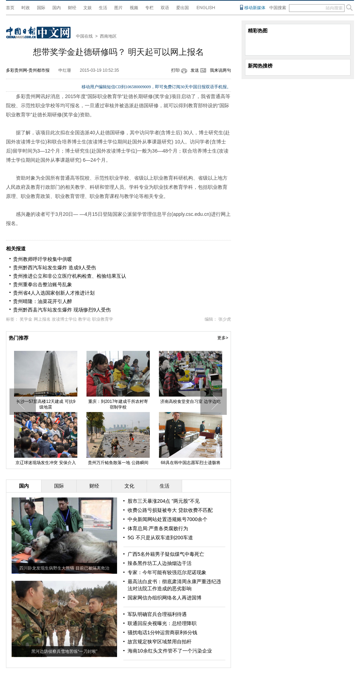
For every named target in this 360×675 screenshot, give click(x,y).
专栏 (149, 7)
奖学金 (26, 319)
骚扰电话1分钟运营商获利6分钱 (162, 632)
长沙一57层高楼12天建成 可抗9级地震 (56, 404)
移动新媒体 (254, 7)
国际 (41, 7)
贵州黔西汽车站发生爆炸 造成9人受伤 (54, 267)
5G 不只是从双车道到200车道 (160, 537)
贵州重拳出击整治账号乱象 (42, 284)
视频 (134, 7)
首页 (10, 7)
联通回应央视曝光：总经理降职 (162, 623)
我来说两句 (220, 70)
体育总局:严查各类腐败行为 (158, 528)
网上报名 (42, 319)
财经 (72, 7)
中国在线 (84, 36)
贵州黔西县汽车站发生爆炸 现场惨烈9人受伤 (62, 310)
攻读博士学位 (64, 319)
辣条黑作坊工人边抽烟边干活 (160, 563)
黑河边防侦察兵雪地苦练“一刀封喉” (64, 651)
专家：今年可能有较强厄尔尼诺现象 (167, 572)
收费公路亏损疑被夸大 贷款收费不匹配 (170, 510)
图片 (118, 7)
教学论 (84, 319)
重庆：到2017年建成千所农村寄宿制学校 (128, 404)
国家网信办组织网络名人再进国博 (164, 597)
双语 (165, 7)
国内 (56, 7)
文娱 (87, 7)
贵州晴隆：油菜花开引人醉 (42, 301)
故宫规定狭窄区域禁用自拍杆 (160, 641)
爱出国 (182, 7)
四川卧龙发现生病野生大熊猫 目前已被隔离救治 (64, 568)
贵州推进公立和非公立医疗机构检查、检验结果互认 (69, 276)
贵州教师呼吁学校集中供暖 (42, 259)
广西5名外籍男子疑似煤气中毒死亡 (166, 554)
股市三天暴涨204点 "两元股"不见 (164, 501)
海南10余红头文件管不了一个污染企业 (170, 651)
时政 (25, 7)
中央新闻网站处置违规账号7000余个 (167, 519)
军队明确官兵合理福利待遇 (157, 614)
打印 (175, 70)
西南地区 (108, 36)
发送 (195, 70)
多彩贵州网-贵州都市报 (28, 70)
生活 (103, 7)
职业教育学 (102, 319)
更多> (222, 337)
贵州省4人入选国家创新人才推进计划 (54, 293)
